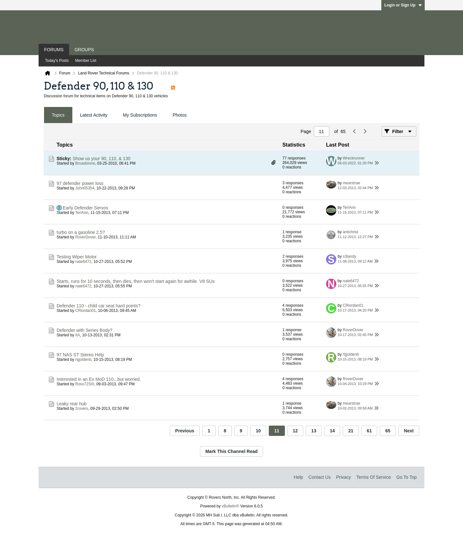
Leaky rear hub (71, 403)
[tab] (58, 115)
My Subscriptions (140, 115)
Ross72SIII (84, 384)
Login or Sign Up (403, 5)
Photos (180, 115)
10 (258, 430)
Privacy (343, 477)
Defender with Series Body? (85, 330)
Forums (54, 49)
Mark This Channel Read (231, 451)
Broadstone (85, 163)
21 (350, 430)
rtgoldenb (83, 359)
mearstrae (351, 183)
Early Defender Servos (85, 207)
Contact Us (319, 477)
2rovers (81, 408)
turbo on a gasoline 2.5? (81, 232)
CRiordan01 (85, 310)
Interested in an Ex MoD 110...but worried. (99, 379)
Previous (184, 430)
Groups (84, 49)
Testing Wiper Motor (76, 256)
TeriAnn (81, 212)
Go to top (406, 477)
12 (295, 430)
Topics (58, 115)
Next (408, 430)
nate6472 (83, 261)
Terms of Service (373, 477)
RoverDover (85, 237)
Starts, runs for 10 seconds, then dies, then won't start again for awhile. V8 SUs (135, 281)
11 (276, 430)
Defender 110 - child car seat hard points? (99, 305)
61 (369, 430)
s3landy (349, 256)
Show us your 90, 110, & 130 (102, 158)
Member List (85, 60)
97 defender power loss (80, 183)
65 (387, 430)
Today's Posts (57, 60)
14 (332, 430)
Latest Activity (94, 115)
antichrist (350, 232)
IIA (77, 335)
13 (313, 430)
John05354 (84, 188)
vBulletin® (230, 506)
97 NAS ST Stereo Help (80, 354)
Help (298, 477)
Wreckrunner (354, 158)
